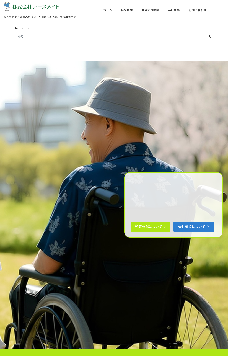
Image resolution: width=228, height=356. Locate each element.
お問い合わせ (198, 9)
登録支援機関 (150, 9)
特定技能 (127, 9)
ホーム (107, 9)
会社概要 (174, 9)
